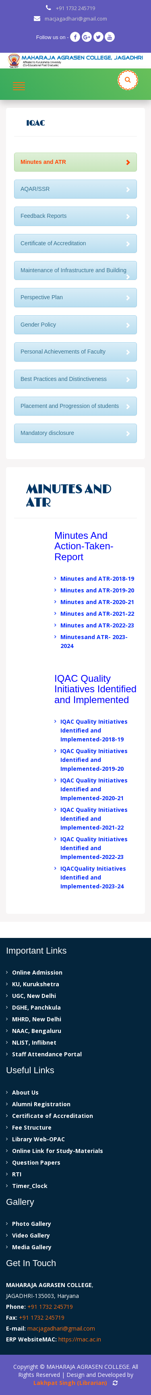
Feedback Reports (75, 216)
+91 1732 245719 (75, 8)
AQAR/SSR (75, 189)
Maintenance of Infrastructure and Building (75, 273)
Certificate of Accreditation (75, 243)
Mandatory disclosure (75, 433)
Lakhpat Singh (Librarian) (70, 1383)
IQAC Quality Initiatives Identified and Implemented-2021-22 (94, 818)
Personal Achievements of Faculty (75, 351)
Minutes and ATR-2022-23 (97, 625)
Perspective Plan (75, 297)
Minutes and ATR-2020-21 (97, 602)
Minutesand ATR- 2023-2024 (94, 641)
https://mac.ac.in (79, 1339)
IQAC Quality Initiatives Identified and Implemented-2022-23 (94, 848)
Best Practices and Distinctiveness (75, 379)
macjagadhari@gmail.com (76, 18)
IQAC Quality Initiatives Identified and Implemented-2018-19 (94, 730)
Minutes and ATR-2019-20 (97, 590)
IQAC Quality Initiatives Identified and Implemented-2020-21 (94, 789)
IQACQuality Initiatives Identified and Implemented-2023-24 (93, 877)
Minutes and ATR (75, 162)
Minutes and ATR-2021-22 (97, 613)
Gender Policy (75, 324)
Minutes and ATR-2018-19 (97, 578)
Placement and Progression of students (75, 406)
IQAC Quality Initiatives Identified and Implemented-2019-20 (94, 759)
